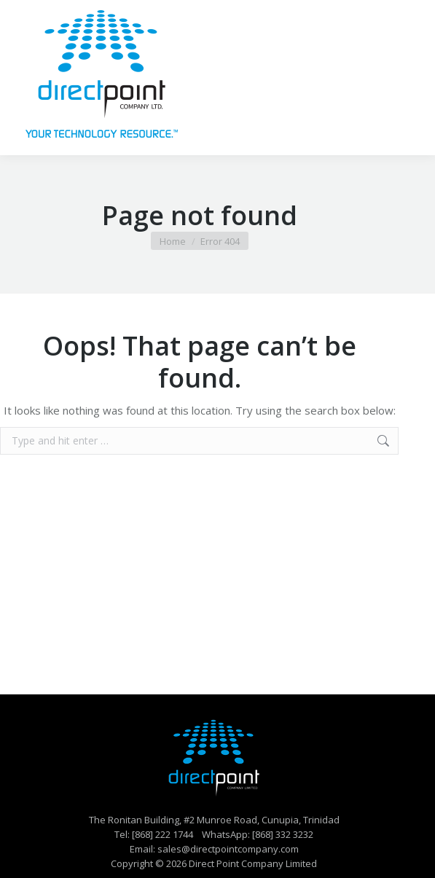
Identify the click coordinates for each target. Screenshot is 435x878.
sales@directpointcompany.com (228, 848)
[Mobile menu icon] (404, 78)
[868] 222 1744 (162, 834)
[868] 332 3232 (282, 834)
